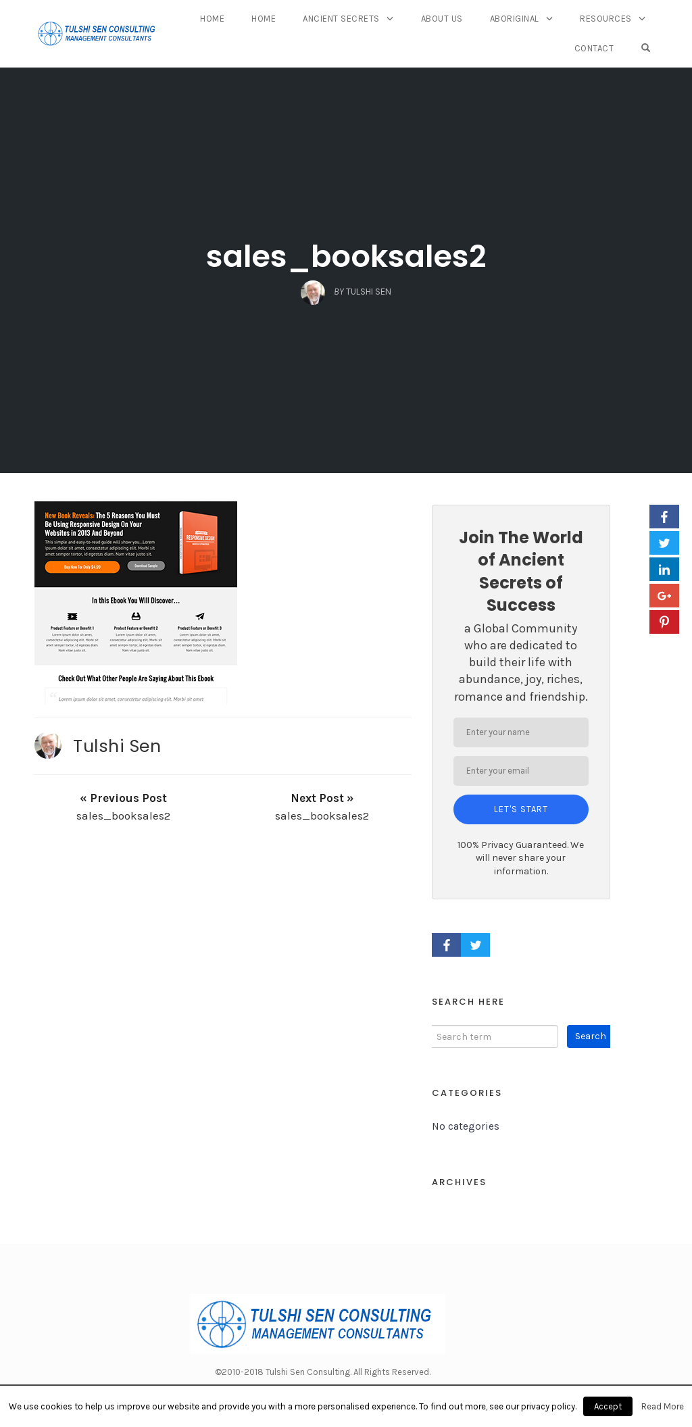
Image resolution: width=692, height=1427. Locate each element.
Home (212, 19)
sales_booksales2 (346, 256)
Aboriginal (514, 19)
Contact (594, 48)
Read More (662, 1406)
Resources (606, 19)
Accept (608, 1406)
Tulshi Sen (117, 746)
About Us (442, 19)
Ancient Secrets (341, 19)
